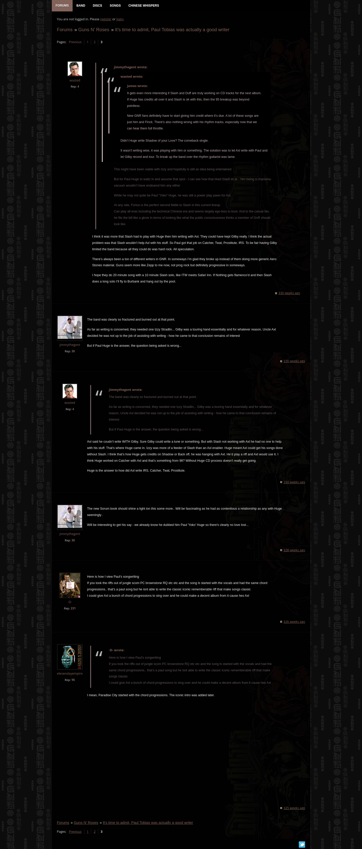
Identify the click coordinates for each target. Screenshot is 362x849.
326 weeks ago (294, 622)
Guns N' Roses (93, 29)
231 (73, 608)
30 (73, 351)
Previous (75, 42)
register (106, 19)
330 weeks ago (289, 293)
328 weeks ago (294, 550)
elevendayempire (70, 673)
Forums (65, 29)
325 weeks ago (294, 808)
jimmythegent (69, 345)
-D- (70, 602)
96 (73, 680)
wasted (75, 80)
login (119, 19)
